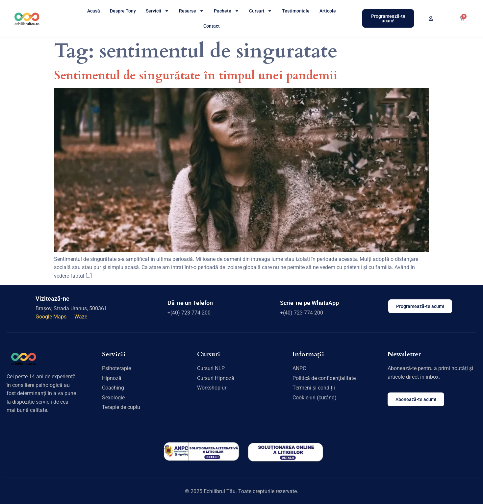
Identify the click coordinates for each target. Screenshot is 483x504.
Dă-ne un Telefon (190, 302)
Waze (80, 317)
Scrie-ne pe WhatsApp (309, 302)
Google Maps (52, 317)
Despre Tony (123, 10)
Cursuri (260, 10)
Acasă (93, 10)
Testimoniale (296, 10)
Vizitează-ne (52, 298)
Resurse (191, 10)
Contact (211, 26)
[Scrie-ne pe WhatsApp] (269, 306)
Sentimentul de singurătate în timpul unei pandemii (196, 75)
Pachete (226, 10)
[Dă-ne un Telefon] (157, 306)
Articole (327, 10)
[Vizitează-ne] (24, 306)
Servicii (157, 10)
